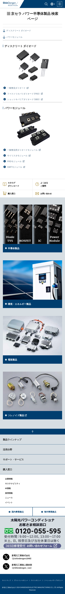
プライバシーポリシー (21, 580)
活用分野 (7, 449)
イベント (9, 502)
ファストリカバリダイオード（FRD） (23, 93)
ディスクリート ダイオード (18, 30)
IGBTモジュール (15, 166)
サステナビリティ (12, 483)
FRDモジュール (14, 161)
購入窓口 (7, 469)
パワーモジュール (14, 36)
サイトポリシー (36, 580)
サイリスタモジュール (17, 155)
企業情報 (9, 478)
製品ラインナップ (12, 439)
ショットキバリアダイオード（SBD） (23, 99)
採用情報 (9, 493)
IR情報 (8, 488)
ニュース (9, 497)
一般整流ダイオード (16, 87)
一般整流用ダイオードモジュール (22, 149)
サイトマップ (6, 580)
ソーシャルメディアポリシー (53, 580)
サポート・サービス (13, 459)
